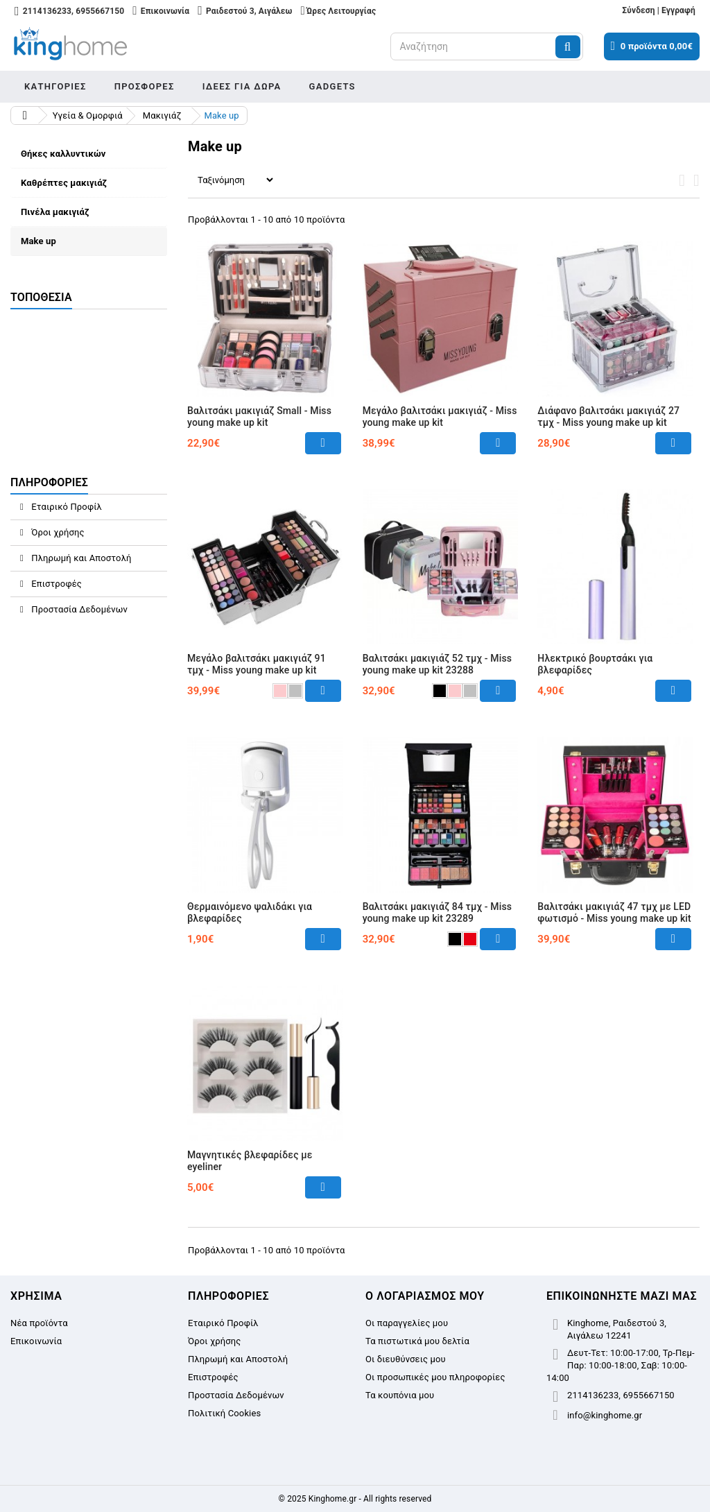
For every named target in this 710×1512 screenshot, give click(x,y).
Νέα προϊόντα (39, 1323)
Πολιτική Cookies (224, 1413)
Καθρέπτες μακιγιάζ (64, 183)
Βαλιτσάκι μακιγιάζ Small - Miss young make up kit (259, 416)
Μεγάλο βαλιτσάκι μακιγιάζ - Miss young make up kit (440, 416)
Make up (38, 241)
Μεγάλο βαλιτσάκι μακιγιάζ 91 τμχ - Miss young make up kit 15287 (256, 670)
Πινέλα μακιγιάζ (55, 212)
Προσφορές (144, 86)
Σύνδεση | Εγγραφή (658, 10)
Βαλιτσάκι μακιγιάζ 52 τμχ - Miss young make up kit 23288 (437, 664)
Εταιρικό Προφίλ (65, 506)
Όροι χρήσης (57, 532)
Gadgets (332, 86)
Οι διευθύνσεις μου (405, 1359)
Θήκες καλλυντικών (63, 153)
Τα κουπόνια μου (399, 1395)
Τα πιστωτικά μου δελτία (417, 1341)
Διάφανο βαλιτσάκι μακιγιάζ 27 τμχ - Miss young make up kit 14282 (608, 422)
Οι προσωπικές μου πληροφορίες (435, 1377)
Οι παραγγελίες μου (406, 1323)
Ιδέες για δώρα (242, 86)
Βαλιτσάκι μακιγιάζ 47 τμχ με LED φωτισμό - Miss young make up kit (614, 912)
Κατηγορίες (55, 86)
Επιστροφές (55, 583)
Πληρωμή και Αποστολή (80, 558)
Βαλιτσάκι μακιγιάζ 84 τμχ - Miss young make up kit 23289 (437, 912)
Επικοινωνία (36, 1341)
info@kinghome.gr (604, 1415)
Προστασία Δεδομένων (78, 609)
